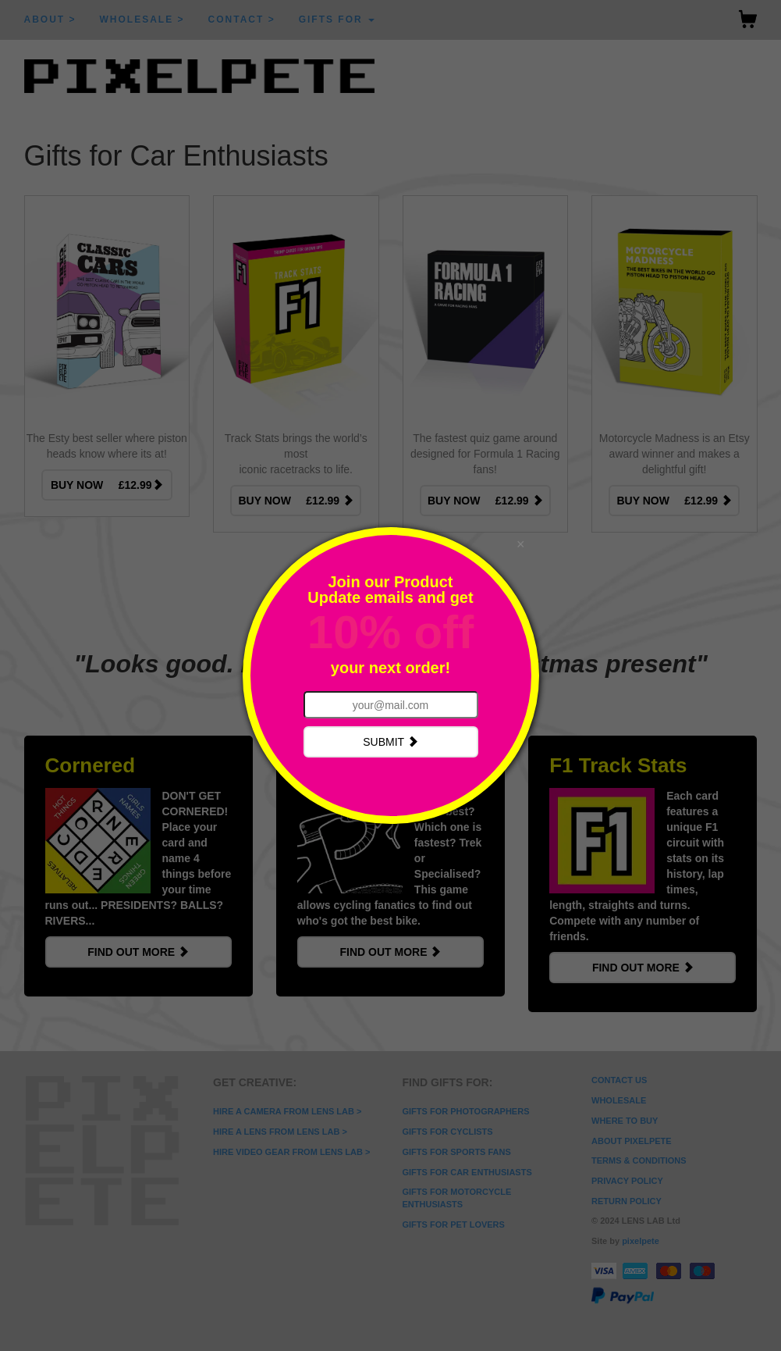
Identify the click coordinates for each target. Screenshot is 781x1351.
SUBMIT (390, 742)
